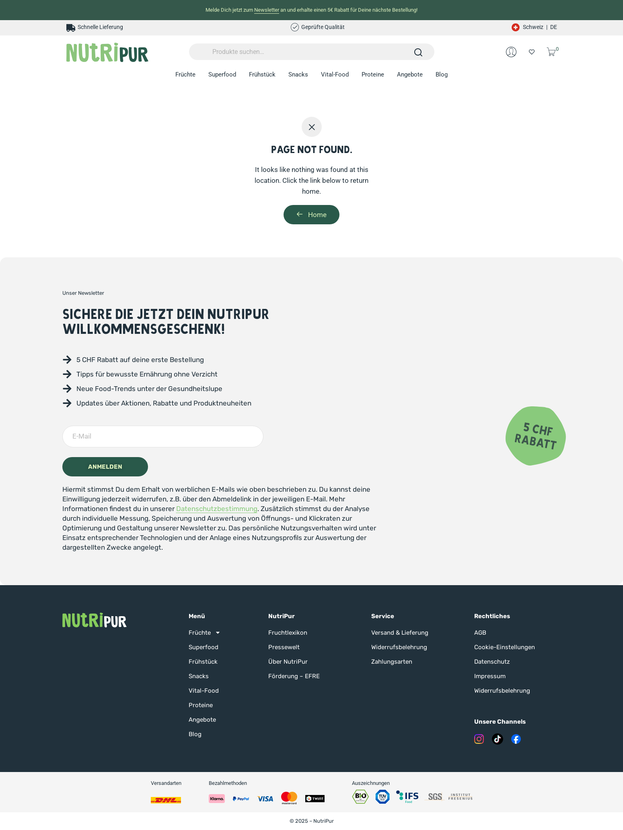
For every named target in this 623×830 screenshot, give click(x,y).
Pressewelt (284, 647)
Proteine (373, 74)
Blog (442, 74)
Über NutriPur (288, 661)
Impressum (490, 676)
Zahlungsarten (391, 661)
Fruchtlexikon (287, 632)
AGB (480, 632)
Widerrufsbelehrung (399, 647)
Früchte (185, 74)
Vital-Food (335, 74)
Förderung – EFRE (294, 676)
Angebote (410, 74)
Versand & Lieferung (399, 632)
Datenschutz (492, 661)
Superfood (222, 74)
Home (311, 215)
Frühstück (262, 74)
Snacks (298, 74)
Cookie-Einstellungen (504, 647)
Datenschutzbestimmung (216, 509)
